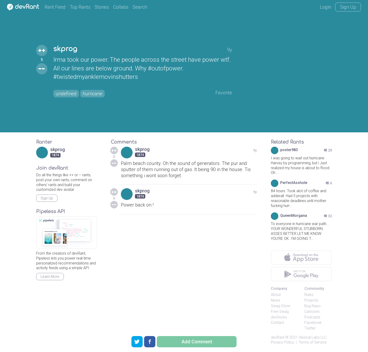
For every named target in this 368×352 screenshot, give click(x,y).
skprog (65, 49)
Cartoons (312, 311)
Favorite (223, 93)
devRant (277, 337)
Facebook (313, 322)
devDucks (279, 317)
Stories (102, 7)
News (275, 300)
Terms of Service (313, 342)
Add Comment (196, 341)
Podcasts (312, 317)
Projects (311, 300)
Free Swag (280, 311)
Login (325, 7)
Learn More (50, 276)
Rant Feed (55, 7)
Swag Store (280, 306)
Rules (308, 294)
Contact (277, 322)
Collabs (120, 7)
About (276, 294)
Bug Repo (312, 306)
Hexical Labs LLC (312, 337)
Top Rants (80, 7)
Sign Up (348, 7)
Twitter (310, 328)
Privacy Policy (282, 342)
